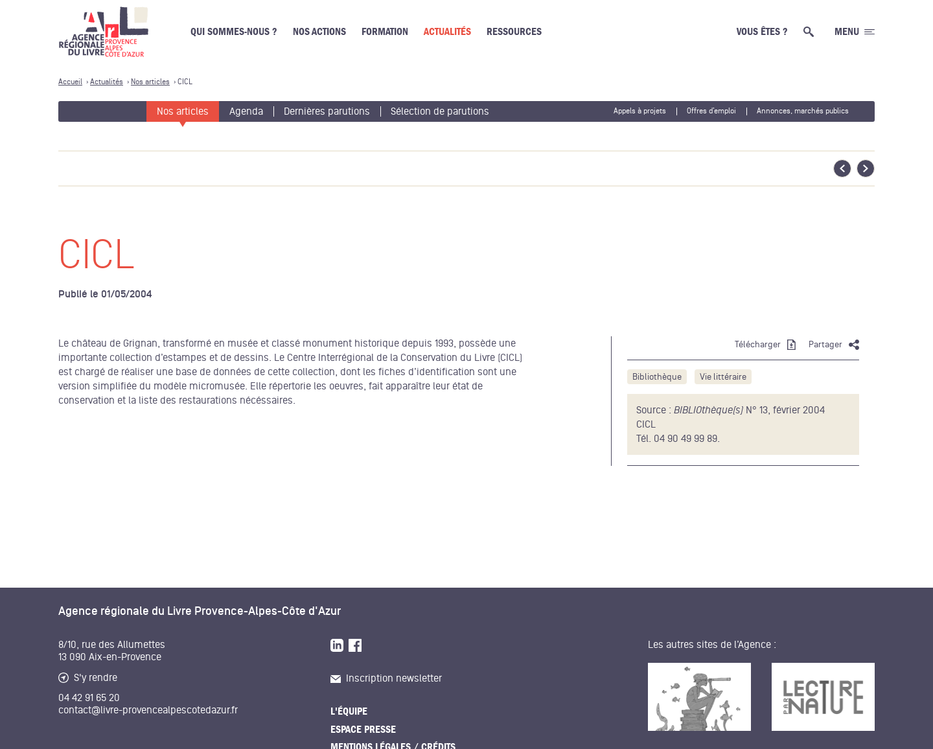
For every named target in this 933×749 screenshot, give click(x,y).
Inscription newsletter (386, 678)
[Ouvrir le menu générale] (855, 32)
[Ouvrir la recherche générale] (811, 32)
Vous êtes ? (762, 32)
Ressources (514, 32)
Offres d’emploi (711, 111)
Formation (385, 32)
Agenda (246, 111)
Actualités (447, 32)
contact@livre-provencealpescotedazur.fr (148, 710)
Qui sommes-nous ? (233, 32)
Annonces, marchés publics (803, 111)
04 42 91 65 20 (89, 698)
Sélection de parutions (440, 111)
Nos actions (319, 32)
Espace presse (363, 729)
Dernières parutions (327, 111)
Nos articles (183, 111)
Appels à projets (640, 111)
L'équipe (348, 711)
